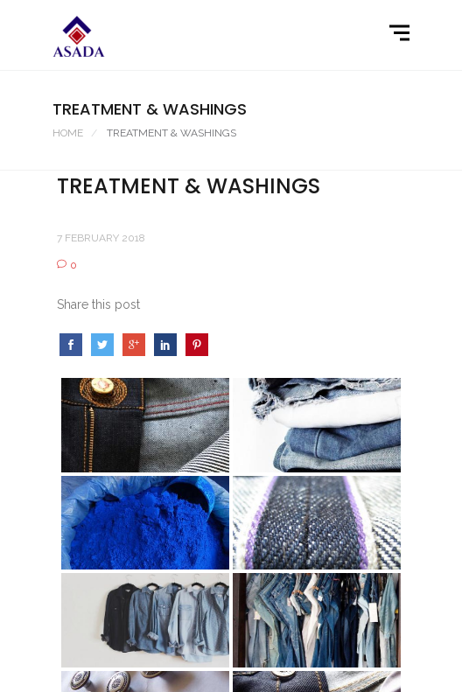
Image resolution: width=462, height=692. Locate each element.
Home (67, 133)
